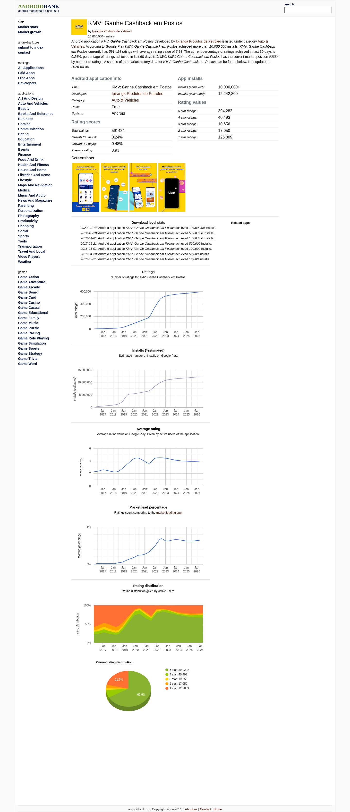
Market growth (30, 32)
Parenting (26, 205)
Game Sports (28, 348)
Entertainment (29, 144)
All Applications (31, 68)
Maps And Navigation (35, 185)
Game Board (28, 292)
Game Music (28, 323)
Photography (28, 216)
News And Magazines (35, 200)
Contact (205, 809)
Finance (24, 154)
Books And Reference (35, 114)
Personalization (30, 211)
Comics (24, 124)
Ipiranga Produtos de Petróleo (112, 31)
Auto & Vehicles (125, 100)
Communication (31, 129)
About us (191, 809)
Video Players (29, 257)
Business (25, 119)
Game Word (27, 364)
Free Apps (26, 78)
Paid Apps (26, 73)
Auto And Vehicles (33, 103)
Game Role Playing (33, 338)
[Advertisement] (188, 7)
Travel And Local (31, 251)
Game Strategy (30, 353)
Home (217, 809)
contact (24, 52)
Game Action (28, 277)
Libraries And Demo (34, 175)
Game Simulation (32, 343)
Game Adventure (31, 282)
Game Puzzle (28, 328)
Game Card (27, 297)
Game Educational (33, 313)
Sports (23, 236)
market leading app (169, 512)
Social (23, 231)
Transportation (30, 246)
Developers (27, 83)
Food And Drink (30, 160)
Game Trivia (27, 359)
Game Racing (29, 333)
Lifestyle (25, 180)
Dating (23, 134)
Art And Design (30, 98)
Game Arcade (29, 287)
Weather (25, 262)
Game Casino (29, 302)
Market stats (28, 27)
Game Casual (29, 308)
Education (26, 139)
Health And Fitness (33, 165)
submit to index (30, 47)
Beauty (24, 109)
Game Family (28, 318)
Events (23, 149)
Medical (24, 190)
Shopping (26, 226)
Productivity (28, 221)
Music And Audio (32, 195)
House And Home (32, 170)
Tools (22, 241)
